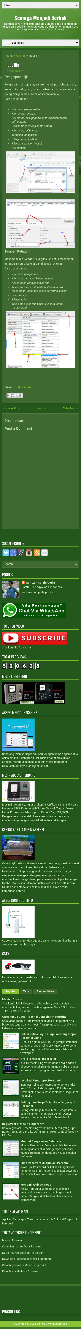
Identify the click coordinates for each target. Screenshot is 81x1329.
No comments (13, 71)
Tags (26, 991)
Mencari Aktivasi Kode (36, 1184)
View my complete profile (37, 592)
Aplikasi (21, 55)
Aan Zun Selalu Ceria (40, 582)
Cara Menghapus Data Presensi (21, 1246)
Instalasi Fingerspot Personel (41, 1080)
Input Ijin (12, 64)
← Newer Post (11, 408)
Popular (10, 991)
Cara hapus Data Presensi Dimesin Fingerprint (34, 1016)
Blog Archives (45, 991)
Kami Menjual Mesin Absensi (20, 1271)
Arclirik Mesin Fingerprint (38, 1058)
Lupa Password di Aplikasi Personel (45, 1163)
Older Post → (70, 408)
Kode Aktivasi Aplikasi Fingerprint (23, 1252)
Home (9, 55)
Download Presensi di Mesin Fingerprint (27, 1258)
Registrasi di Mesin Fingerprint (23, 1124)
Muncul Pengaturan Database (41, 1141)
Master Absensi (13, 999)
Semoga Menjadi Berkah (41, 17)
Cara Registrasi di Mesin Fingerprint (24, 1265)
